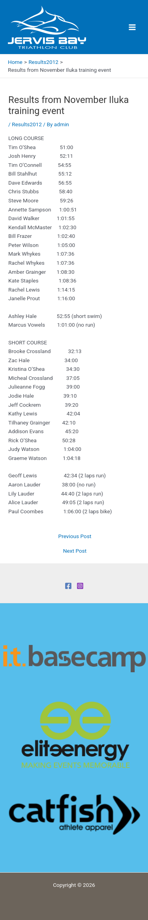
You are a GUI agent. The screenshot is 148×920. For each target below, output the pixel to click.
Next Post (75, 551)
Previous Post (75, 536)
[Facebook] (68, 585)
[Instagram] (80, 585)
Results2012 (27, 124)
